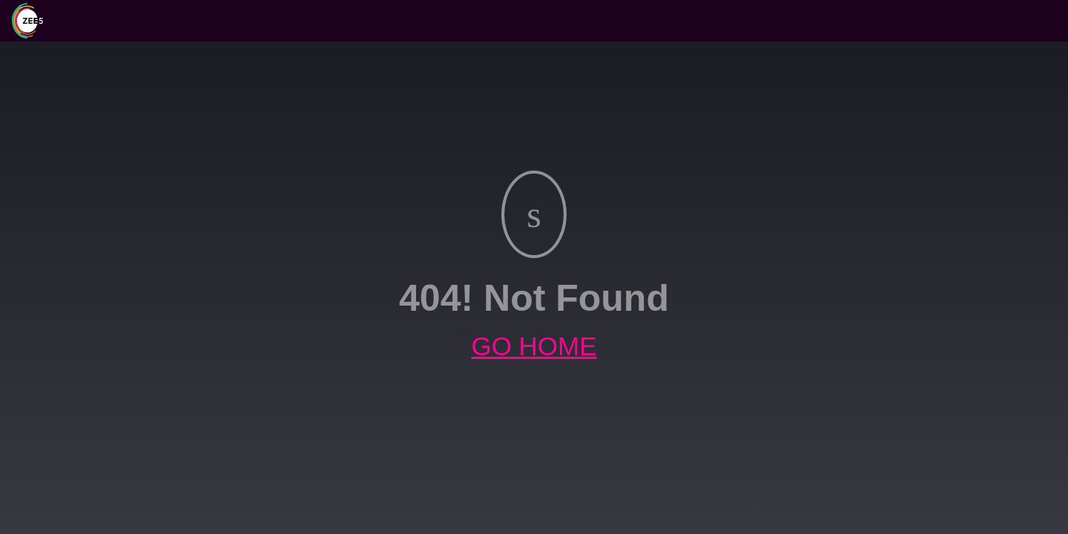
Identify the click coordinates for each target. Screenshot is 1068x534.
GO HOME (533, 346)
